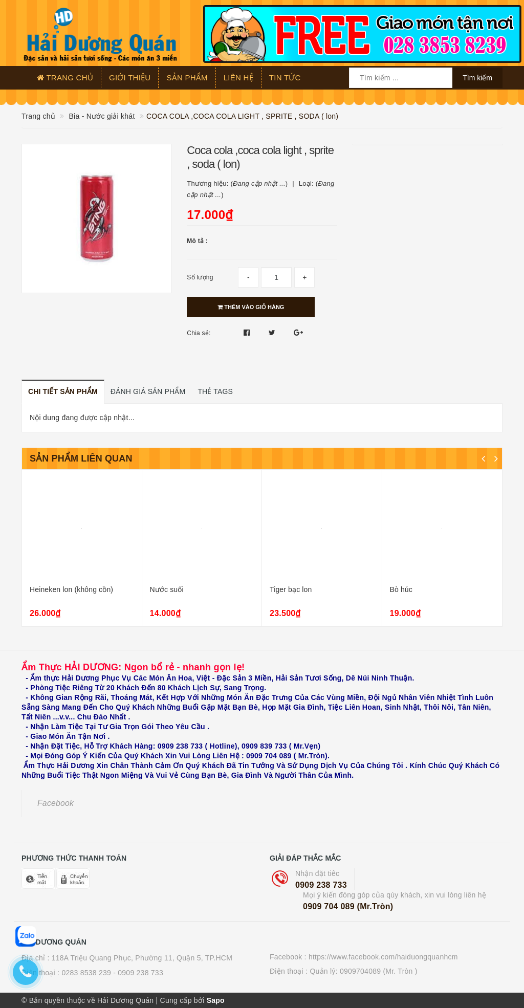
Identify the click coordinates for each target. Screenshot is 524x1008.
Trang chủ (65, 77)
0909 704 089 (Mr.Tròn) (348, 906)
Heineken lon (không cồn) (71, 589)
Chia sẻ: (198, 333)
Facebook (55, 803)
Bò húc (401, 589)
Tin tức (285, 77)
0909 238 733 (321, 885)
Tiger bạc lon (291, 589)
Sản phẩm (186, 77)
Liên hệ (238, 77)
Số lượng (200, 277)
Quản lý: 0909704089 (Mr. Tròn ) (363, 971)
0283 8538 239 (86, 973)
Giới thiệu (129, 77)
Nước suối (167, 589)
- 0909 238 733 (138, 973)
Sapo (216, 1000)
